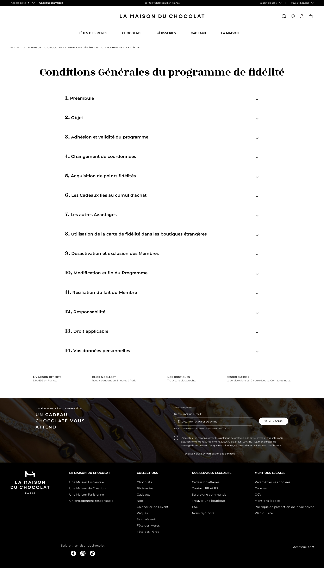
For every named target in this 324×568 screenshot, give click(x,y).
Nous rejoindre (203, 513)
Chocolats (144, 482)
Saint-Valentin (147, 519)
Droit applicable (86, 331)
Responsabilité (85, 311)
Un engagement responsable (91, 501)
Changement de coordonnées (100, 156)
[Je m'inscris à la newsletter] (273, 421)
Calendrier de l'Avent (152, 507)
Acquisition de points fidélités (100, 175)
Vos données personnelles (97, 350)
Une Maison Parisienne (86, 494)
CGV (258, 494)
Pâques (142, 513)
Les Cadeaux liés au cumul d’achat (106, 195)
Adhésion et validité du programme (107, 137)
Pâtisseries (145, 488)
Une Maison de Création (87, 488)
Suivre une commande (209, 494)
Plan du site (264, 513)
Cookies (261, 488)
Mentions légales (268, 501)
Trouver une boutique (208, 501)
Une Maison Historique (86, 482)
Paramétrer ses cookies (272, 482)
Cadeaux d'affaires (206, 482)
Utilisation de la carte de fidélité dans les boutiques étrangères (136, 234)
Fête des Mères (148, 525)
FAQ (195, 507)
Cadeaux (143, 494)
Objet (74, 117)
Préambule (79, 98)
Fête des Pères (148, 532)
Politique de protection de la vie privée (284, 507)
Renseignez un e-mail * (188, 413)
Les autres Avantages (91, 214)
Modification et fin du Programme (106, 272)
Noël (140, 501)
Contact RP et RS (205, 488)
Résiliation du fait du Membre (101, 292)
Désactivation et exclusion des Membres (112, 253)
